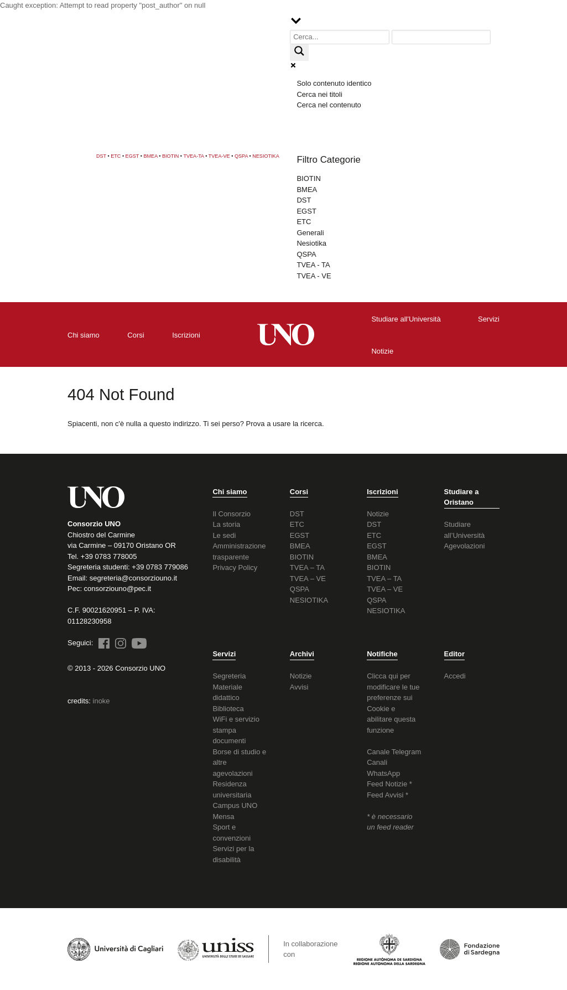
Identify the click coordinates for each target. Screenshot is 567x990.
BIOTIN (170, 156)
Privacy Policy (234, 567)
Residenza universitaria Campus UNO (234, 795)
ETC (116, 156)
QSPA (241, 156)
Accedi (455, 676)
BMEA (150, 156)
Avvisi (299, 687)
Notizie (378, 514)
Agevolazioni (464, 546)
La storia (226, 524)
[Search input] (339, 37)
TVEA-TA (193, 156)
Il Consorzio (231, 514)
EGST (132, 156)
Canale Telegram (394, 752)
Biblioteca (227, 708)
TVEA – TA (307, 567)
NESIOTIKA (265, 156)
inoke (101, 701)
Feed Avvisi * (387, 795)
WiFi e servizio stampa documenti (235, 730)
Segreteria (229, 676)
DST (101, 156)
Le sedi (224, 535)
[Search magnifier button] (299, 52)
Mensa (223, 816)
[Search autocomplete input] (441, 37)
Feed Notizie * (389, 784)
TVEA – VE (308, 578)
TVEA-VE (219, 156)
